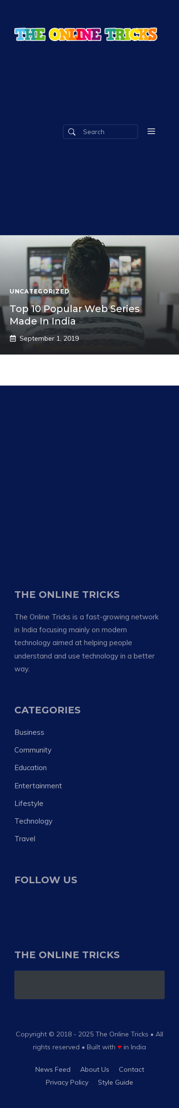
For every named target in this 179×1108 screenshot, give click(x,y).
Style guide (115, 1082)
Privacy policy (67, 1082)
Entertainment (38, 785)
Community (33, 749)
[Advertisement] (89, 475)
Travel (24, 838)
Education (30, 767)
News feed (53, 1069)
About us (94, 1069)
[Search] (71, 132)
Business (29, 732)
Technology (33, 821)
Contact (131, 1069)
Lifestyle (28, 803)
